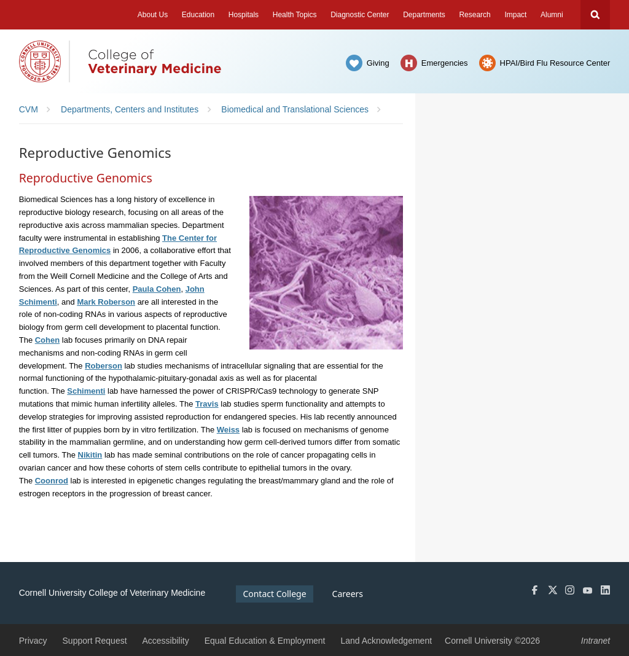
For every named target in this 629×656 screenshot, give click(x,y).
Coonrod (51, 480)
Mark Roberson (106, 302)
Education (198, 14)
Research (474, 14)
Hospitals (244, 14)
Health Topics (295, 14)
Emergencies (444, 63)
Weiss (228, 429)
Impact (515, 14)
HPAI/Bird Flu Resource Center (555, 63)
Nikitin (90, 454)
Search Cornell (595, 14)
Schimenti (86, 391)
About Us (153, 14)
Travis (207, 403)
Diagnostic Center (359, 14)
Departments (424, 14)
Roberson (103, 365)
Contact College (274, 593)
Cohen (47, 340)
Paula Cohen (157, 289)
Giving (378, 63)
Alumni (552, 14)
